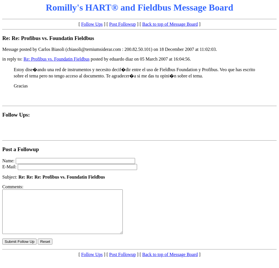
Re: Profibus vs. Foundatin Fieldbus (56, 59)
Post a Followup (20, 149)
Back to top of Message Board (170, 24)
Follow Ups (92, 24)
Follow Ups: (16, 115)
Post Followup (122, 24)
